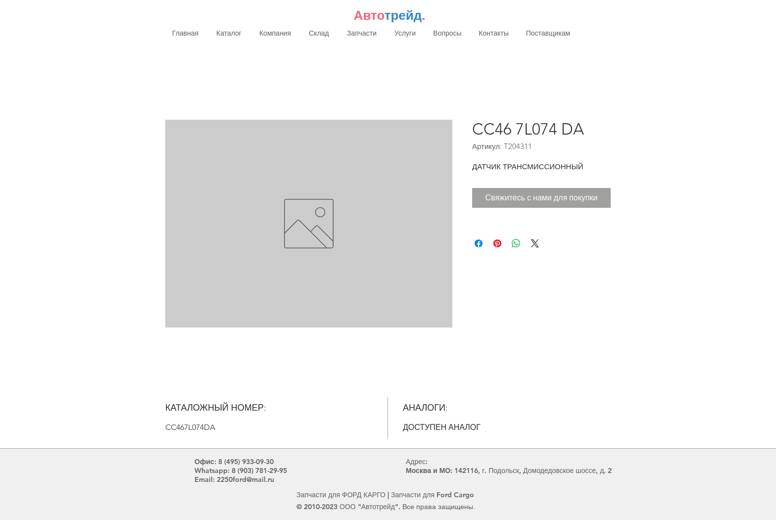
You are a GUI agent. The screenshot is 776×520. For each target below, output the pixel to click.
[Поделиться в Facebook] (479, 243)
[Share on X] (535, 243)
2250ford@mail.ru (245, 479)
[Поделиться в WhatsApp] (516, 243)
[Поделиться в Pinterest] (497, 243)
